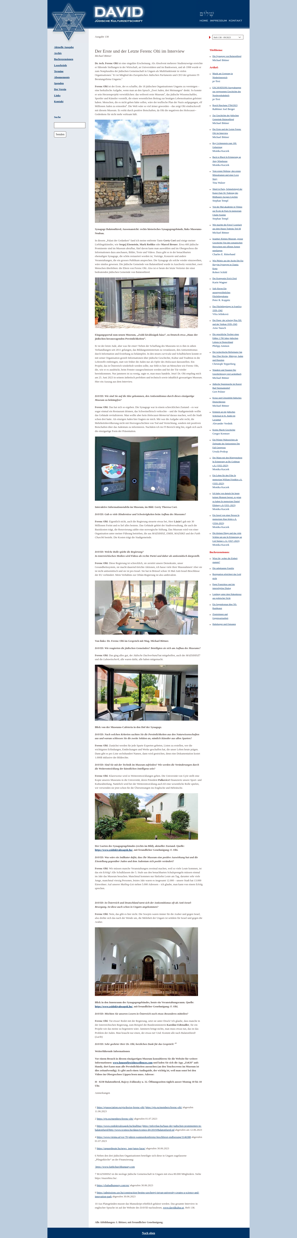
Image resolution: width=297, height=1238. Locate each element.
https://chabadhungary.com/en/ (113, 1185)
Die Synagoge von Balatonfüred (226, 56)
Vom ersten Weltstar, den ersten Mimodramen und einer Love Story (226, 175)
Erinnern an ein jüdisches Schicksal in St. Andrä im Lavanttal (223, 416)
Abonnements (62, 77)
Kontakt (59, 101)
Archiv (58, 53)
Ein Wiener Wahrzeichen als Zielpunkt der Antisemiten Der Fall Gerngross (226, 443)
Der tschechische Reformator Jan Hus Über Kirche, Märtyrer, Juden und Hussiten (227, 356)
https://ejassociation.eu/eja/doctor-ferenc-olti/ (121, 1107)
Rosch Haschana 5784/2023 (224, 105)
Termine (59, 71)
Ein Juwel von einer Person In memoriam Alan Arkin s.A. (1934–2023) (225, 519)
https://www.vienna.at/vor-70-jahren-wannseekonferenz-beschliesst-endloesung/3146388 (144, 1137)
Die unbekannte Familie (223, 568)
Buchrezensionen (63, 59)
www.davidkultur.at (173, 1207)
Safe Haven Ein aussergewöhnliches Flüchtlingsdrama (221, 292)
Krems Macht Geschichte (223, 429)
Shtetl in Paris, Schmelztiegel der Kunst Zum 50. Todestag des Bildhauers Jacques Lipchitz (227, 193)
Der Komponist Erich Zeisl (224, 278)
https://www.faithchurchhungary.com (115, 1166)
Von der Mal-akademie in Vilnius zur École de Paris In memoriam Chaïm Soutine (227, 210)
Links (57, 95)
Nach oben (148, 1233)
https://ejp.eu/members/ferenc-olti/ (163, 1107)
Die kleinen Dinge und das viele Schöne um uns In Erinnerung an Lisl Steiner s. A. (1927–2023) (227, 537)
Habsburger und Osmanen (224, 624)
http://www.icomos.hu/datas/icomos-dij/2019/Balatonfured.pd (141, 1129)
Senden (60, 134)
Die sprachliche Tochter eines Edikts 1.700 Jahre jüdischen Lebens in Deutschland (225, 338)
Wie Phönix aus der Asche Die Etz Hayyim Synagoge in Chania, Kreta (227, 264)
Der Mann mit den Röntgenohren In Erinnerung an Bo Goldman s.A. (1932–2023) (227, 461)
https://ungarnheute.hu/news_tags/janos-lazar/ (121, 1148)
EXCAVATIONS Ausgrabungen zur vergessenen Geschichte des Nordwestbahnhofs (226, 91)
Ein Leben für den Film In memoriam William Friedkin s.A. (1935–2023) (227, 479)
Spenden (59, 83)
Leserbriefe (60, 65)
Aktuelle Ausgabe (64, 47)
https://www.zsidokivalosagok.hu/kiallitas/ (119, 1126)
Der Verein (60, 89)
